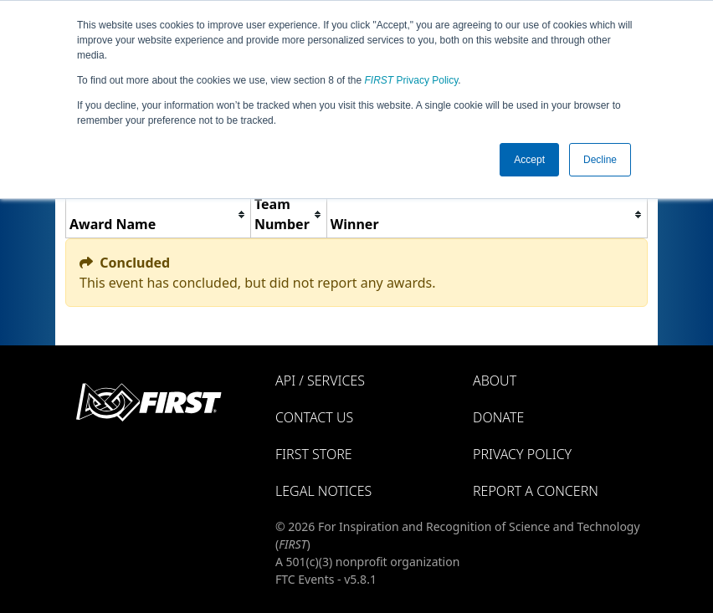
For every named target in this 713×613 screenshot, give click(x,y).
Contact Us (314, 417)
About (494, 380)
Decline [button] (600, 160)
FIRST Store (313, 454)
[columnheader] (158, 214)
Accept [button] (529, 160)
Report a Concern (535, 491)
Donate (498, 417)
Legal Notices (323, 491)
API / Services (320, 380)
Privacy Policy (412, 80)
